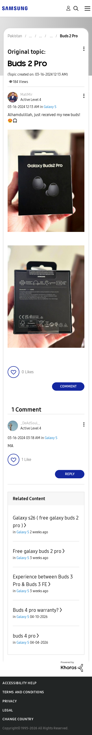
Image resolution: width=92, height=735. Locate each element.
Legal (7, 710)
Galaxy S (50, 107)
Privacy (9, 701)
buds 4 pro (24, 636)
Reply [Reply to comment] (70, 474)
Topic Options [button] (75, 49)
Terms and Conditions (23, 692)
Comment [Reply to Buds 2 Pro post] (68, 386)
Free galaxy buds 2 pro (37, 551)
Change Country (17, 719)
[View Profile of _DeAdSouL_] (30, 423)
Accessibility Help (19, 683)
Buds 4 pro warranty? (36, 610)
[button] (76, 96)
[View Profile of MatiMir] (26, 95)
